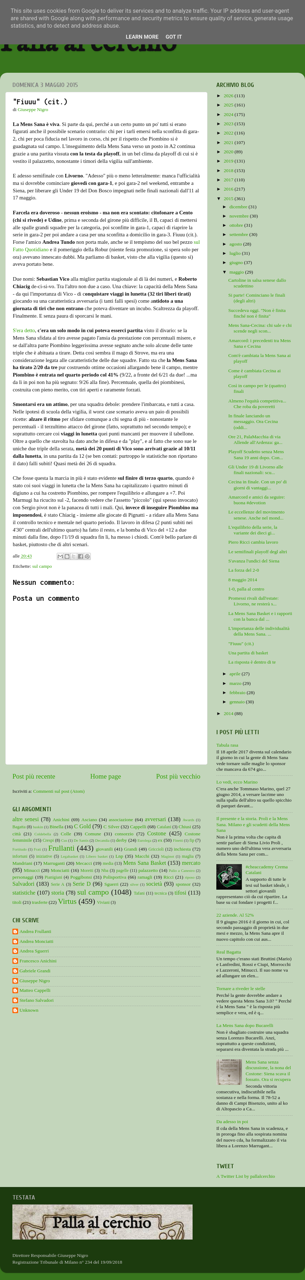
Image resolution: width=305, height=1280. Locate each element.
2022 (229, 133)
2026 (229, 95)
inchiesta (182, 849)
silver (134, 884)
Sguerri (111, 884)
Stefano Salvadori (37, 1000)
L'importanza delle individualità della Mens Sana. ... (259, 631)
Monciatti (60, 870)
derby (121, 840)
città (16, 833)
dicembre (239, 206)
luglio (235, 253)
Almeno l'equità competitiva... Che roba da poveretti (257, 403)
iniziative (44, 856)
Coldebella (42, 834)
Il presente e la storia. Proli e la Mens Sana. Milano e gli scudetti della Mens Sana (253, 824)
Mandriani (22, 863)
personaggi (22, 877)
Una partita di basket (248, 652)
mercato (191, 863)
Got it (174, 37)
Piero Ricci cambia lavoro (253, 542)
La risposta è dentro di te (252, 662)
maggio (237, 272)
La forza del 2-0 (243, 570)
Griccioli (155, 849)
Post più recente (33, 776)
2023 (229, 123)
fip (191, 840)
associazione (121, 819)
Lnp (119, 856)
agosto (236, 244)
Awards (188, 820)
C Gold (82, 826)
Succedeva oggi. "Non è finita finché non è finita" (257, 313)
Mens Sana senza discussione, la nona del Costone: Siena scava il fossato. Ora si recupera (268, 1070)
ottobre (236, 225)
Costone (156, 833)
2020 (229, 151)
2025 (229, 105)
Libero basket (96, 856)
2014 (229, 713)
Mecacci (84, 863)
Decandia (102, 840)
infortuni (20, 856)
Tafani (139, 893)
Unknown (29, 1010)
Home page (105, 776)
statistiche (23, 893)
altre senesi (25, 819)
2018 (229, 170)
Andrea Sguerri (34, 951)
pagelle (122, 870)
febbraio (237, 692)
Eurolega (144, 840)
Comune (93, 833)
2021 (229, 142)
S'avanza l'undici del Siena (253, 561)
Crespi (48, 840)
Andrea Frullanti (35, 931)
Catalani (164, 826)
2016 (229, 189)
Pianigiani (53, 877)
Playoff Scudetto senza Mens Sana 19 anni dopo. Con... (256, 454)
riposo (189, 877)
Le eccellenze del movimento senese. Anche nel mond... (256, 514)
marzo (236, 683)
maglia (188, 856)
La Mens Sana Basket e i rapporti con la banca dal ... (260, 616)
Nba (104, 870)
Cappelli (138, 826)
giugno (236, 262)
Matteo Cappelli (35, 990)
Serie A (58, 884)
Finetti (178, 840)
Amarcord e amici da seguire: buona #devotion (256, 499)
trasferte (40, 902)
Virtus (67, 901)
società (154, 884)
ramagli (145, 877)
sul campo (42, 566)
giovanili (104, 849)
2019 (229, 161)
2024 (229, 114)
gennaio (237, 701)
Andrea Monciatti (37, 941)
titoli (17, 902)
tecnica (161, 893)
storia (57, 893)
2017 (229, 179)
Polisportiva (114, 877)
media (108, 863)
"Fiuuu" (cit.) (241, 643)
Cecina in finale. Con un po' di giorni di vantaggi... (257, 484)
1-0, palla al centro (246, 589)
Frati (37, 849)
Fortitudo (19, 849)
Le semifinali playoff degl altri (257, 551)
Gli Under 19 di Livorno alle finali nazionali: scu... (255, 469)
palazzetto (148, 870)
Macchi (142, 856)
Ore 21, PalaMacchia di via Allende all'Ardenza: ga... (255, 439)
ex (160, 840)
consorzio (124, 833)
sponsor (183, 884)
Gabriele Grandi (35, 970)
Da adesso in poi (232, 1121)
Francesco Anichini (38, 960)
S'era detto (24, 330)
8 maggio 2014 (242, 579)
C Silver (112, 826)
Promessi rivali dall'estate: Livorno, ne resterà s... (253, 600)
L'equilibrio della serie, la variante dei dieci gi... (252, 529)
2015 (229, 198)
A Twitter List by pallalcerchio (245, 1176)
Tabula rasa (227, 745)
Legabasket (69, 856)
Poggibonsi (81, 877)
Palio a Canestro (182, 870)
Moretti (87, 870)
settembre (239, 234)
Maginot (167, 856)
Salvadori (23, 884)
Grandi (131, 849)
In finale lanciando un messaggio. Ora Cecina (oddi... (253, 421)
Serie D (82, 884)
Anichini (61, 819)
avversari (155, 819)
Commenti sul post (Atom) (58, 791)
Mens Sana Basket (144, 863)
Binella (56, 826)
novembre (239, 216)
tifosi (180, 893)
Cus (64, 840)
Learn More (142, 37)
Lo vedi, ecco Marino (236, 782)
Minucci (32, 870)
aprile (235, 673)
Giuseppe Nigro (35, 980)
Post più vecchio (178, 776)
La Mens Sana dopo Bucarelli (244, 1025)
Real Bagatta (228, 952)
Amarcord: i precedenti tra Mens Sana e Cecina (259, 343)
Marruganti (54, 863)
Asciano (89, 819)
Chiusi (185, 826)
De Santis (81, 840)
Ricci (168, 877)
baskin (38, 827)
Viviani (103, 902)
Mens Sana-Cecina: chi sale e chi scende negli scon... (260, 328)
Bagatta (19, 826)
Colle (66, 833)
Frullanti (61, 848)
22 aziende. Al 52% (235, 915)
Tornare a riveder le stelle (240, 988)
